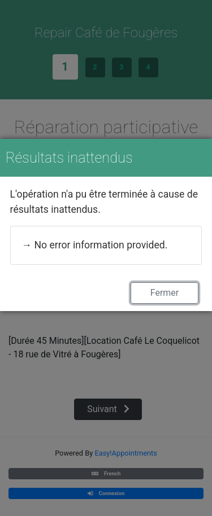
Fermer (164, 292)
